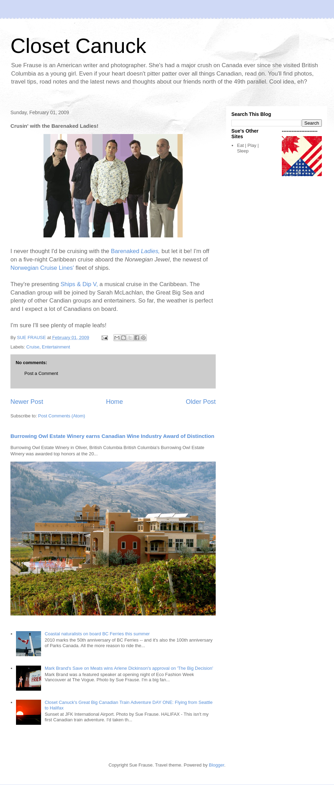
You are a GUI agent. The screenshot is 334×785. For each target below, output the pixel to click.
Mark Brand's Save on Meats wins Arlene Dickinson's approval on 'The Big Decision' (129, 668)
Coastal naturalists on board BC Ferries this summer (97, 633)
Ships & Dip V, (79, 284)
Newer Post (26, 401)
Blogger (216, 765)
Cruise (33, 347)
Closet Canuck (78, 45)
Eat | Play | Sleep (248, 148)
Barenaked (135, 251)
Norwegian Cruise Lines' (42, 268)
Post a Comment (41, 373)
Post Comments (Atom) (61, 415)
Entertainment (56, 347)
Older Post (201, 401)
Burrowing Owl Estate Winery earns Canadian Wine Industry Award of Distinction (112, 436)
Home (114, 401)
